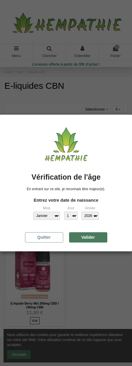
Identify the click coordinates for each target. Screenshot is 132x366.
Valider (88, 237)
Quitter (44, 237)
